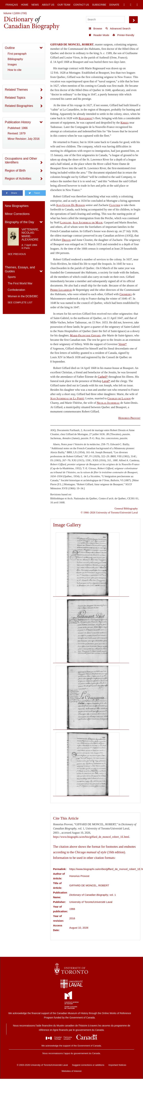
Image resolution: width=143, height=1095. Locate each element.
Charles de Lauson (119, 398)
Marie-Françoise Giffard (85, 335)
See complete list (20, 302)
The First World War (20, 283)
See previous (17, 254)
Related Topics (15, 97)
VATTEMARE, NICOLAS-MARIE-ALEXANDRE (30, 234)
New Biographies (17, 206)
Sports (12, 276)
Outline (10, 48)
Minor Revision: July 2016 (23, 138)
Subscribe (99, 4)
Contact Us (81, 4)
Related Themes (16, 89)
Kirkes (125, 122)
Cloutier (114, 205)
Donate (114, 4)
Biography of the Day (19, 222)
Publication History (18, 122)
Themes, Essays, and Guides (20, 269)
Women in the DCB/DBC (23, 296)
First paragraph (17, 53)
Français (12, 4)
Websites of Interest (72, 1071)
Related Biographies (19, 106)
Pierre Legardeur (61, 290)
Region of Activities (18, 178)
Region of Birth (15, 170)
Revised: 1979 (16, 133)
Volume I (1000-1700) (15, 13)
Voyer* (122, 344)
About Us (48, 4)
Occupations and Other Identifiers (21, 160)
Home (24, 4)
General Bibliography (126, 508)
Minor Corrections (17, 214)
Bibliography (15, 59)
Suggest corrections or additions (88, 1065)
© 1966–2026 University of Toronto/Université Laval (109, 512)
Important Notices (117, 1065)
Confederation (16, 289)
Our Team (63, 4)
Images (12, 64)
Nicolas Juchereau (108, 402)
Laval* (106, 381)
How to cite (14, 69)
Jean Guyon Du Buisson (70, 205)
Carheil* (103, 376)
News (35, 4)
